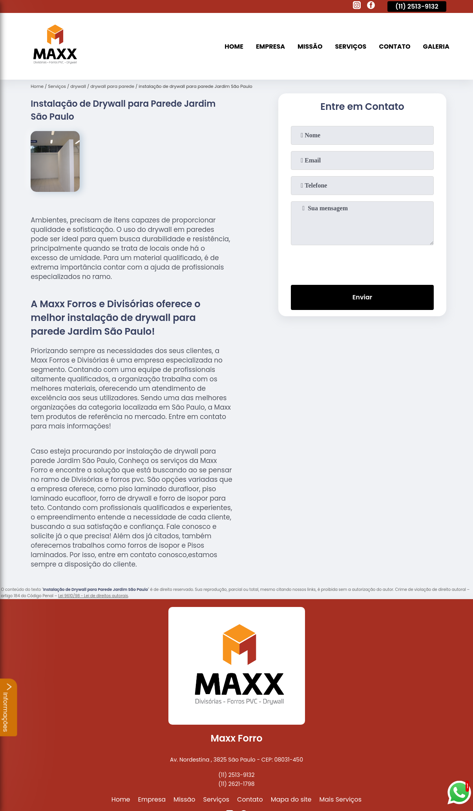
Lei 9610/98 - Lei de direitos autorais (93, 596)
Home (234, 46)
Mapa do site (291, 799)
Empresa (270, 46)
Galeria (436, 46)
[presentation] (362, 263)
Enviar (362, 297)
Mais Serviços (341, 799)
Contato (394, 46)
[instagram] (357, 6)
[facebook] (371, 6)
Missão (310, 46)
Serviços (351, 46)
